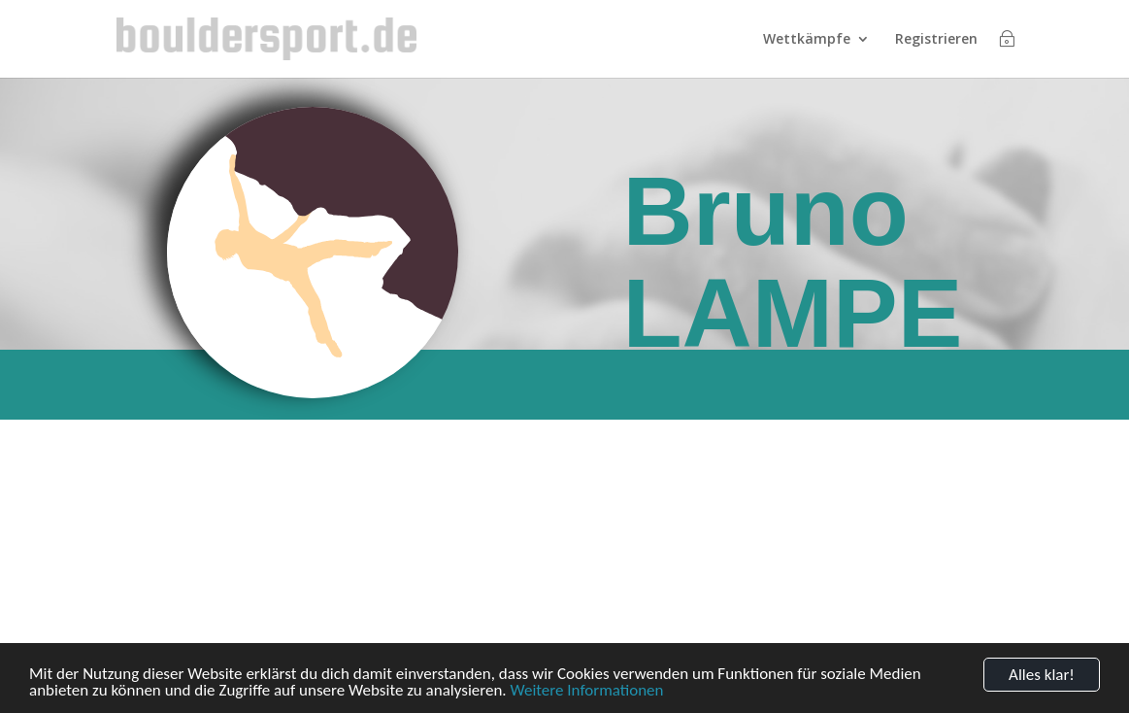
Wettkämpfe (806, 40)
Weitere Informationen (587, 692)
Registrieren (936, 40)
